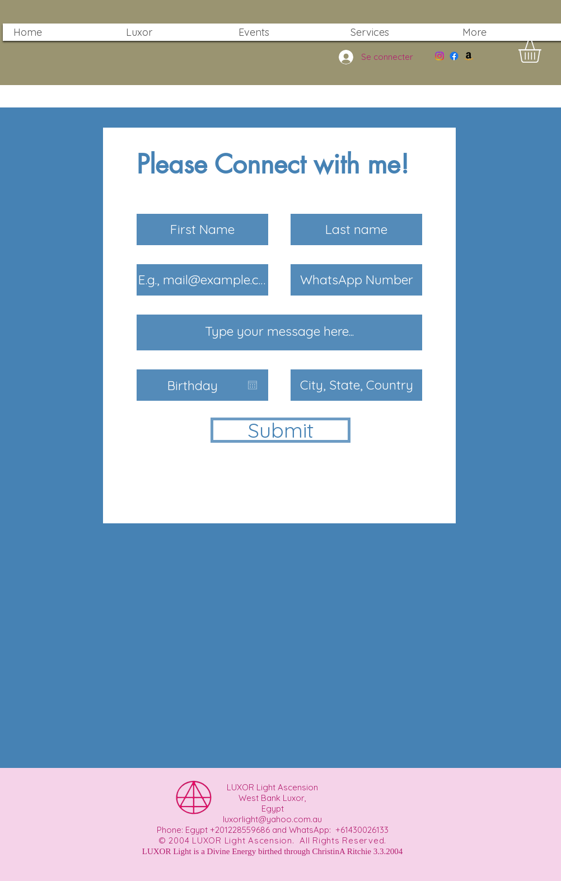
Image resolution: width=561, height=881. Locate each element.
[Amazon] (468, 56)
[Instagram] (439, 56)
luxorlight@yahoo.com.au (272, 819)
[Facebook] (454, 56)
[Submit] (280, 430)
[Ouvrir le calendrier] (252, 385)
